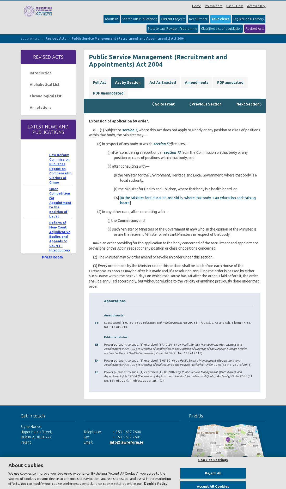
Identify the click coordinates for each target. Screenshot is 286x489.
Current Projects (173, 19)
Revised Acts (255, 28)
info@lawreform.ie (126, 442)
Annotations (40, 107)
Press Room (213, 6)
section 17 (172, 152)
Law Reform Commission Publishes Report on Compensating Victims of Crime (61, 168)
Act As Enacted (162, 82)
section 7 (129, 130)
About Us (111, 19)
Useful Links (234, 6)
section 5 (160, 144)
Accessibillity (256, 6)
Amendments (196, 82)
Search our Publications (139, 19)
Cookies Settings (213, 460)
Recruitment (198, 19)
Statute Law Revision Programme (172, 28)
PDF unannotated (108, 93)
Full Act (99, 82)
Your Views (220, 19)
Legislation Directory (248, 19)
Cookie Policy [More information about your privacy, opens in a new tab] (155, 483)
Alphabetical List (44, 85)
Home (196, 6)
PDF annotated (230, 82)
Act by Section (128, 82)
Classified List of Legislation (221, 28)
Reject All (213, 473)
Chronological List (46, 96)
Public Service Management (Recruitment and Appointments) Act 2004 (128, 38)
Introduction (41, 73)
